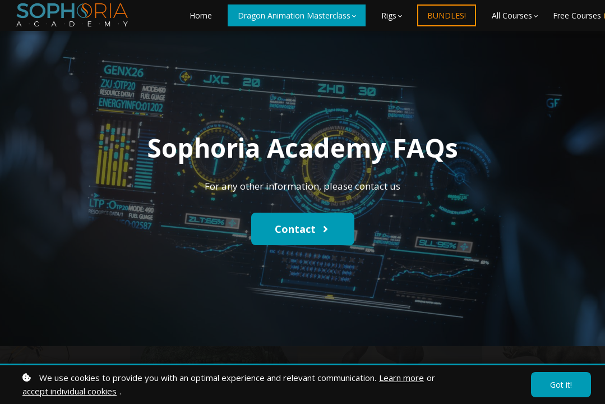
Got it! (561, 384)
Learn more (401, 377)
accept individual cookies (69, 391)
